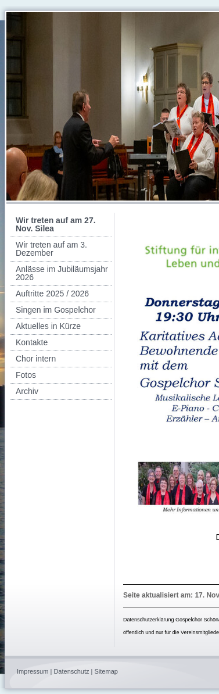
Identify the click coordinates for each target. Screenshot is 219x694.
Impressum (32, 671)
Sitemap (106, 671)
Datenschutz (71, 671)
